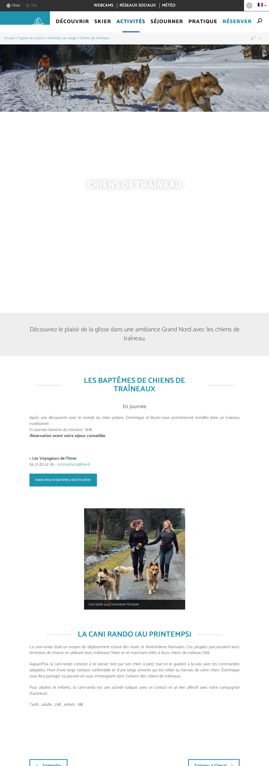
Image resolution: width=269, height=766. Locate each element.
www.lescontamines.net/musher (63, 479)
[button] (72, 21)
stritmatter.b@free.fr (73, 464)
